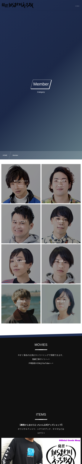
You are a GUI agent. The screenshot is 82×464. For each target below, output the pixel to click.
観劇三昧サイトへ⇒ (41, 359)
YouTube (45, 363)
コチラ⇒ (41, 433)
